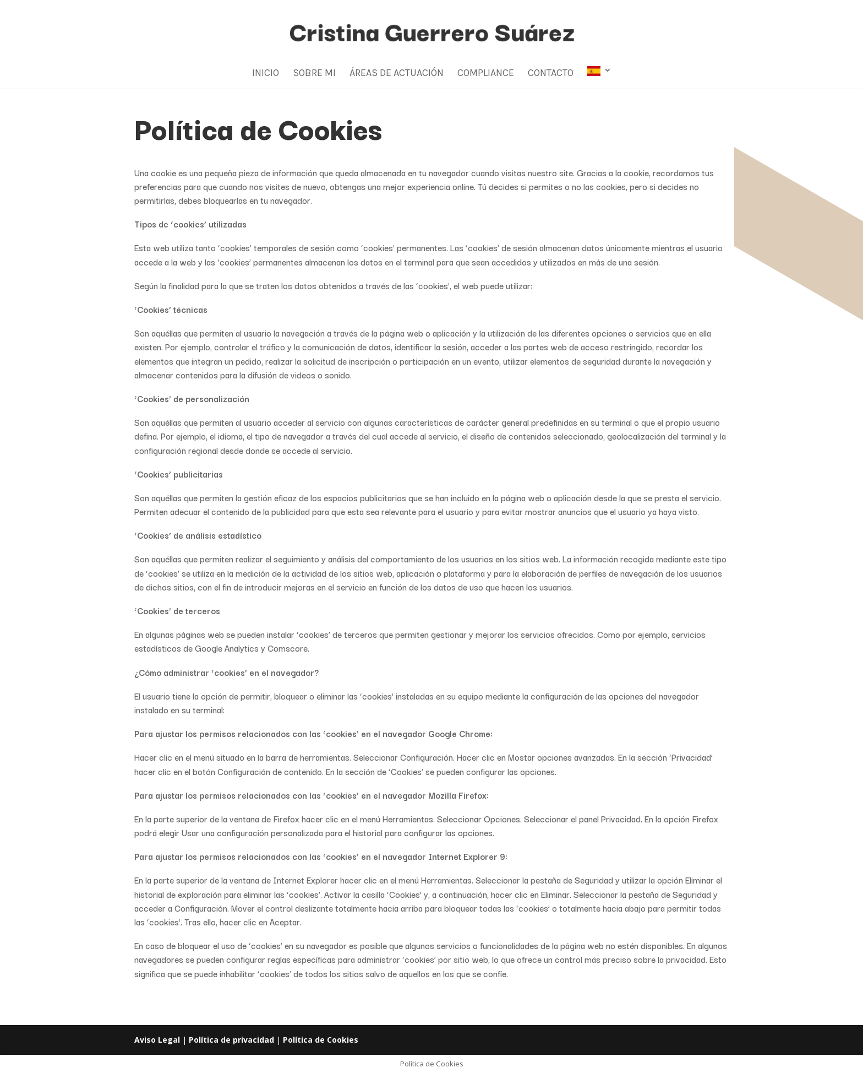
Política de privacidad (231, 1039)
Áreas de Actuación (396, 74)
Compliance (485, 74)
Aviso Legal (157, 1039)
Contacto (550, 74)
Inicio (265, 74)
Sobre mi (314, 74)
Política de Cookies (320, 1039)
